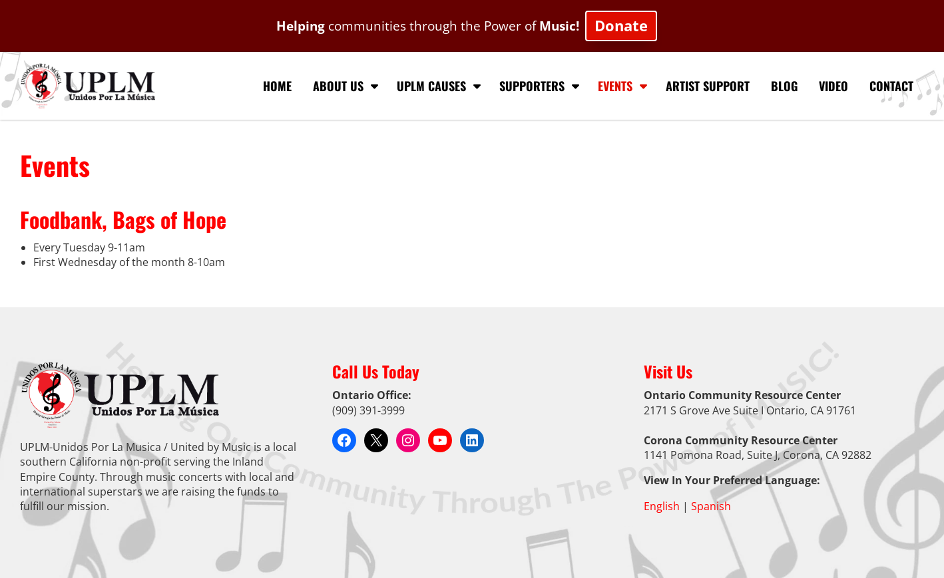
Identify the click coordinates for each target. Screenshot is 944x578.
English (662, 506)
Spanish (711, 506)
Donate (621, 25)
